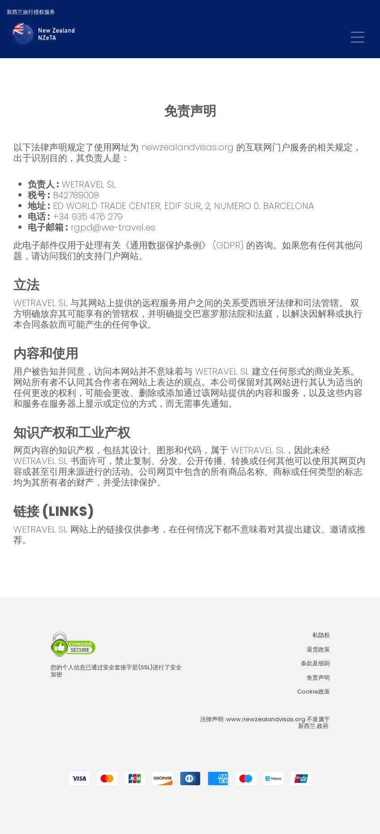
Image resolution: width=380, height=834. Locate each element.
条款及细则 (315, 663)
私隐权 (321, 635)
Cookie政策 (313, 691)
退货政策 (318, 649)
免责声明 (318, 677)
